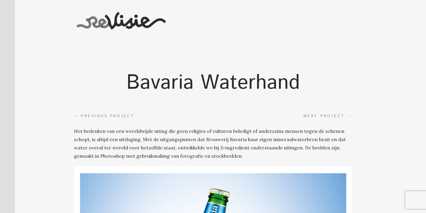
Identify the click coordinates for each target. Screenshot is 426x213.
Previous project (104, 116)
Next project (328, 116)
